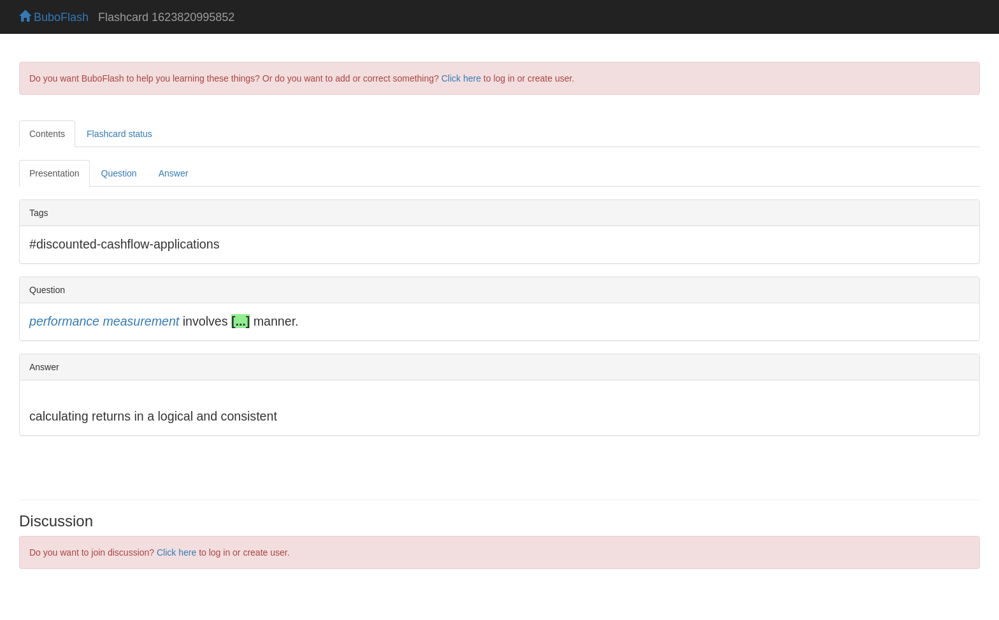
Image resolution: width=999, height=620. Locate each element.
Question (119, 173)
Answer (174, 173)
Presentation (54, 173)
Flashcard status (119, 134)
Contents (47, 134)
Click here (461, 78)
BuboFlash (54, 17)
